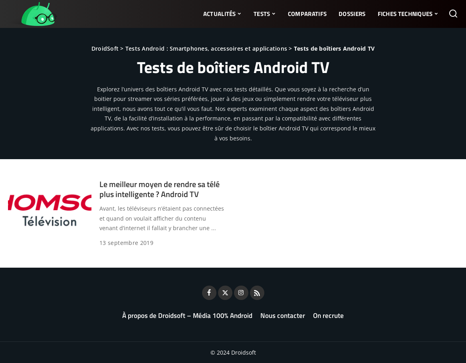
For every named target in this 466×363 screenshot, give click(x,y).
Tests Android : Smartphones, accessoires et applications (206, 48)
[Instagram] (241, 293)
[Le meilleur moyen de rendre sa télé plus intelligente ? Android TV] (49, 210)
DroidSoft (105, 48)
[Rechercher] (453, 14)
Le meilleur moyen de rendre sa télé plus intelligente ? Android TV (159, 189)
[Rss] (257, 293)
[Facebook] (209, 293)
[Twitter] (225, 293)
